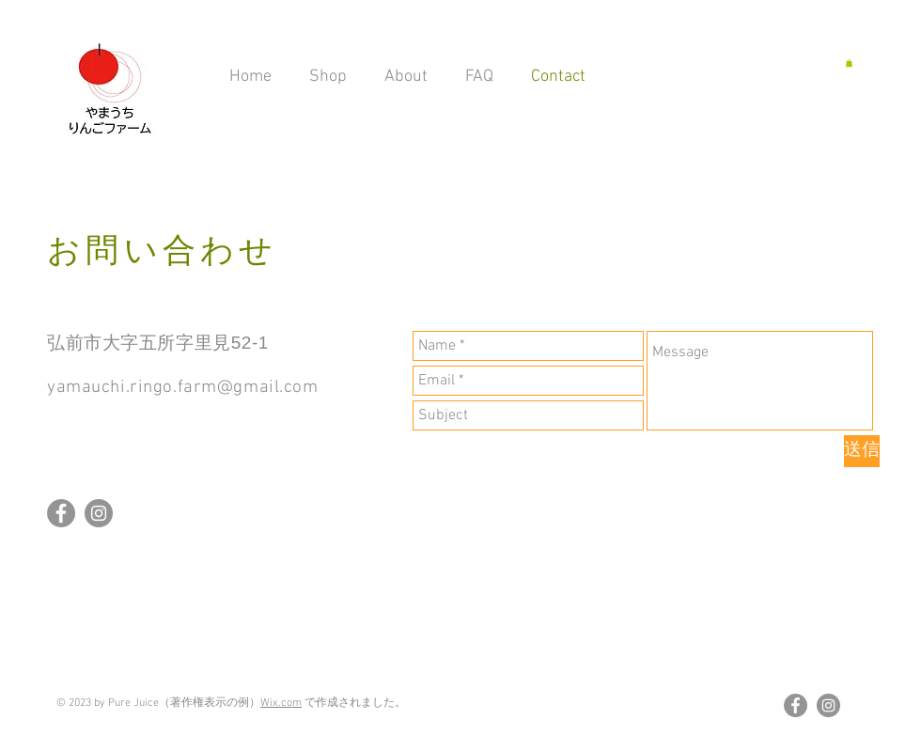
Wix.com (281, 703)
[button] (849, 63)
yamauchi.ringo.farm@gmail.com (183, 388)
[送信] (862, 451)
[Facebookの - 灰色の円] (61, 513)
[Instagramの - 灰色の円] (99, 513)
